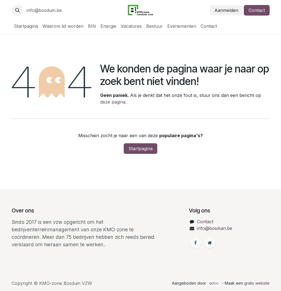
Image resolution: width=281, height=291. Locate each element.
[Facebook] (195, 242)
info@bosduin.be (44, 10)
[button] (17, 10)
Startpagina (140, 148)
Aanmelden (226, 10)
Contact (257, 10)
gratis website (257, 283)
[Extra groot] (209, 242)
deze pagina (112, 102)
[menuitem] (26, 26)
